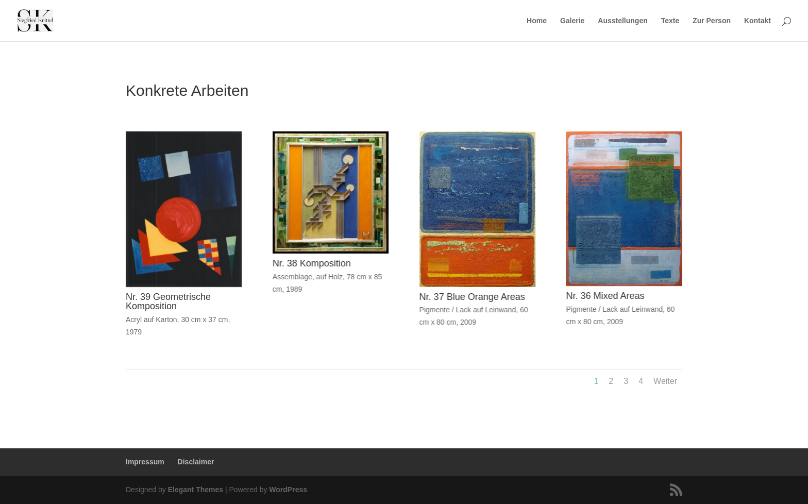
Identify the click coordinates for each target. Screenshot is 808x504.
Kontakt (757, 21)
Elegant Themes (195, 489)
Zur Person (712, 21)
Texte (670, 21)
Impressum (145, 462)
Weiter (665, 381)
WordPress (288, 489)
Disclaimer (196, 462)
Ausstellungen (622, 21)
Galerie (572, 21)
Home (537, 21)
